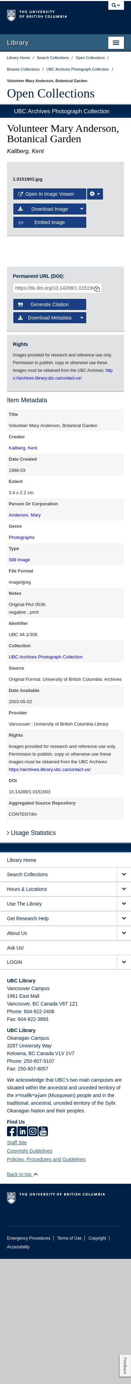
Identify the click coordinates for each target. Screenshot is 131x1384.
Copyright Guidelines (29, 1276)
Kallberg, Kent (23, 573)
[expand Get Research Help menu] (124, 1044)
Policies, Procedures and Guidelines (46, 1284)
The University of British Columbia (48, 14)
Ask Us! (15, 1073)
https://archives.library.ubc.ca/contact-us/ (50, 894)
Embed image (41, 375)
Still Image (19, 684)
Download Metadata (50, 443)
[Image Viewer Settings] (95, 347)
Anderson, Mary (25, 640)
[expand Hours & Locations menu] (124, 1014)
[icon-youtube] (43, 1257)
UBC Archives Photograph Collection (61, 111)
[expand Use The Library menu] (124, 1029)
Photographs (22, 662)
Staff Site (17, 1267)
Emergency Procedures (28, 1363)
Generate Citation (43, 429)
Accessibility (18, 1372)
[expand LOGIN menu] (124, 1087)
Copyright (97, 1363)
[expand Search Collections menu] (124, 1000)
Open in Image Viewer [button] (46, 346)
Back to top (22, 1299)
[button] (35, 1299)
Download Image (50, 361)
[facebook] (12, 1257)
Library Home (21, 985)
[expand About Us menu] (124, 1058)
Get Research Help (28, 1043)
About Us (17, 1058)
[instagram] (33, 1257)
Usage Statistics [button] (31, 957)
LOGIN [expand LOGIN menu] (14, 1087)
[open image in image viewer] (65, 247)
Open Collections (51, 93)
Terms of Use (69, 1363)
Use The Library (24, 1029)
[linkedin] (22, 1257)
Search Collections (27, 999)
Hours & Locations (27, 1014)
